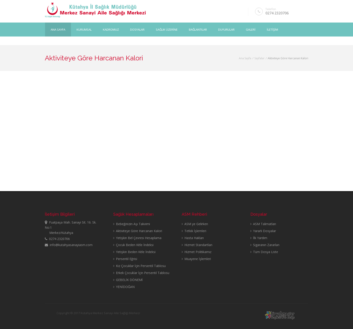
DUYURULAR (226, 29)
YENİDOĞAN (124, 287)
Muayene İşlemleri (196, 259)
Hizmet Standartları (197, 245)
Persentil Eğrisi (125, 259)
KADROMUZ (111, 29)
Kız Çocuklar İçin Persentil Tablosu (139, 266)
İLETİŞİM (272, 29)
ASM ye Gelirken (195, 224)
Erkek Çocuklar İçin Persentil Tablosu (141, 273)
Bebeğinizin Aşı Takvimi (131, 224)
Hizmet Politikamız (196, 252)
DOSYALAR (137, 29)
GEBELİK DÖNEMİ (128, 280)
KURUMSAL (84, 29)
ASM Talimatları (263, 224)
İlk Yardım (258, 238)
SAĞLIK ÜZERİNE (167, 29)
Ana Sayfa (58, 29)
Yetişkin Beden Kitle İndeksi (134, 252)
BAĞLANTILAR (198, 29)
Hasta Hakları (193, 238)
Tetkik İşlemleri (194, 231)
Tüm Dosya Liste (264, 252)
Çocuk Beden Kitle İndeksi (133, 245)
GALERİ (251, 29)
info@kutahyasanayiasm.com (69, 245)
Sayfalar (259, 58)
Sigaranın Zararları (264, 245)
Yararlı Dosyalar (263, 231)
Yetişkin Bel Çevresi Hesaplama (137, 238)
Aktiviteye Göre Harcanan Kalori (137, 231)
